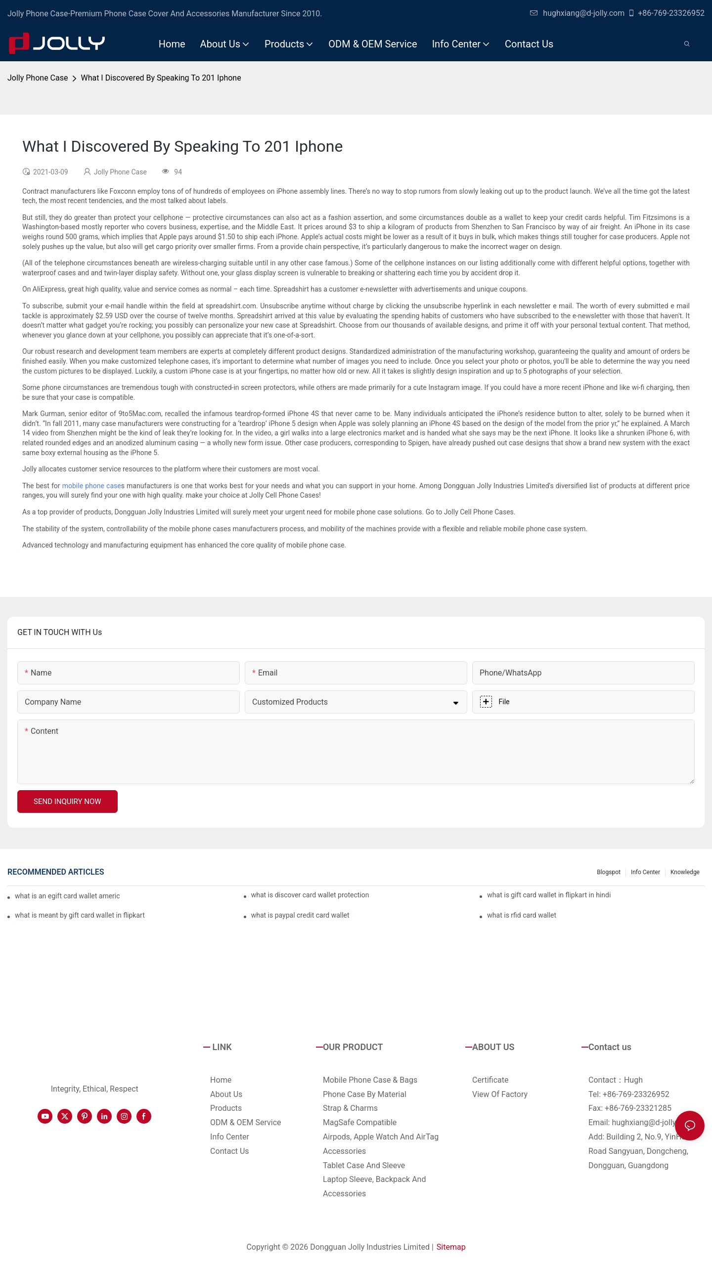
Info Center (645, 872)
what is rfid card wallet (521, 915)
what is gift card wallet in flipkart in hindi (549, 895)
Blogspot (609, 872)
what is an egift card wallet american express (67, 896)
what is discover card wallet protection (310, 895)
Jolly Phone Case (37, 78)
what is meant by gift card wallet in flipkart (80, 915)
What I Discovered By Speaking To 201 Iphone (161, 78)
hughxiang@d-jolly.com (577, 13)
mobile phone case (91, 486)
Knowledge (685, 872)
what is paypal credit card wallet (300, 915)
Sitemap (451, 1247)
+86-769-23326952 (666, 13)
